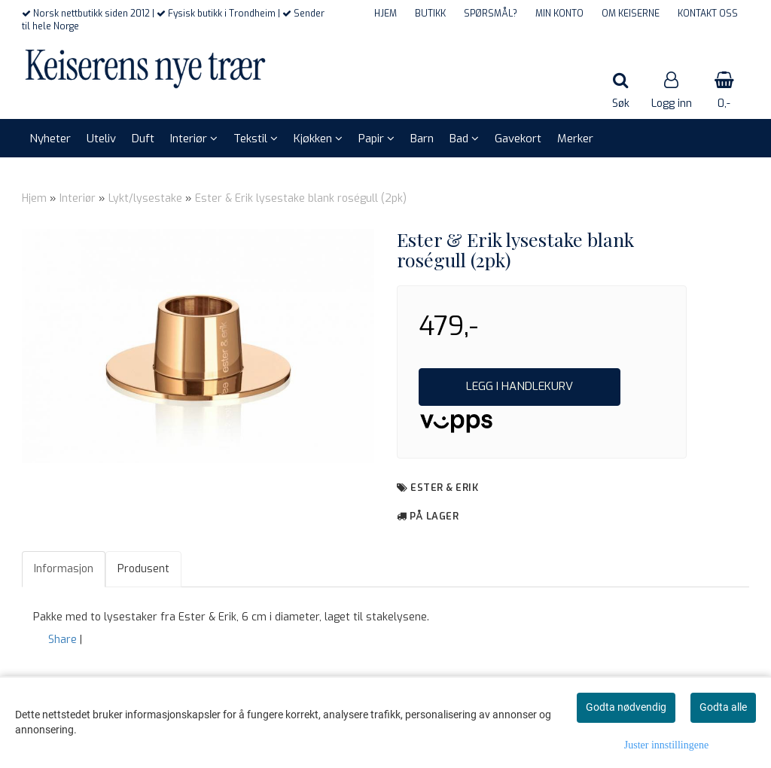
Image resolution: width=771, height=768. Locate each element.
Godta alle (723, 707)
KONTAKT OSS (708, 14)
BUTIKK (430, 14)
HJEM (385, 14)
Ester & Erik (444, 487)
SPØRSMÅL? (490, 14)
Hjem (34, 198)
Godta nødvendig (626, 707)
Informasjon (63, 569)
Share (62, 639)
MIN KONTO (559, 14)
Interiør (77, 198)
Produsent (143, 569)
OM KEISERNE (631, 14)
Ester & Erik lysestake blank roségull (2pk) (301, 198)
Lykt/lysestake (145, 198)
